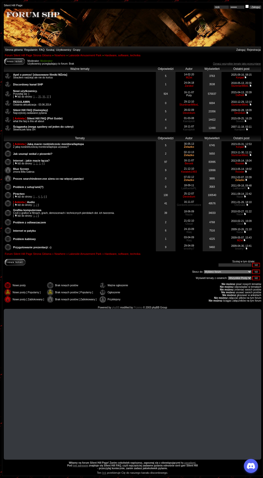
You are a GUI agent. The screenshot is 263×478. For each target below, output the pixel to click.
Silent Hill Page (13, 5)
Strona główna (13, 49)
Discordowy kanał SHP (28, 84)
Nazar (240, 196)
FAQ (41, 49)
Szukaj (50, 49)
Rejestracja (254, 49)
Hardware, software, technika (122, 55)
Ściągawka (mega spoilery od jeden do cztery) (43, 126)
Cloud (189, 223)
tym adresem (80, 465)
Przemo (138, 307)
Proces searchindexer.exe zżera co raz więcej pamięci (48, 178)
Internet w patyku (24, 230)
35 (39, 96)
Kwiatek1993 (189, 171)
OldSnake (239, 205)
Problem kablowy (24, 239)
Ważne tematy (79, 69)
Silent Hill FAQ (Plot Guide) (45, 118)
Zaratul (189, 85)
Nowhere (59, 55)
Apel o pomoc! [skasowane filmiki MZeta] (40, 74)
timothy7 (189, 248)
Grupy (76, 49)
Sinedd (240, 121)
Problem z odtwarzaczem (29, 222)
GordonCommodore (189, 204)
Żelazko (189, 146)
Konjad (240, 77)
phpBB (115, 307)
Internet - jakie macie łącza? (31, 160)
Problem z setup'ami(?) (28, 186)
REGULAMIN (21, 101)
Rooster (240, 163)
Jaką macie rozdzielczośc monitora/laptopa (55, 144)
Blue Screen (21, 168)
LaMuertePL (189, 188)
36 (43, 96)
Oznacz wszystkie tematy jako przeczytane (237, 63)
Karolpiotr (189, 121)
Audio (31, 202)
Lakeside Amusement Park (85, 55)
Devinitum (189, 112)
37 (48, 96)
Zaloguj (240, 49)
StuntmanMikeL (239, 85)
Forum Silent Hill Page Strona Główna (28, 55)
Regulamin (30, 49)
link (104, 472)
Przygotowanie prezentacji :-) (32, 247)
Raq (189, 231)
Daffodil (240, 95)
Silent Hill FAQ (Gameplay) (30, 110)
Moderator (46, 61)
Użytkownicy (63, 49)
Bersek (189, 163)
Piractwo (19, 193)
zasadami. (190, 462)
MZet (189, 77)
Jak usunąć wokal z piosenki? (33, 153)
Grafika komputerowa (27, 210)
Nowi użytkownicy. (25, 90)
